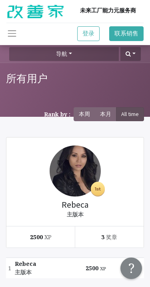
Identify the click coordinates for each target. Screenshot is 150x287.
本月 (105, 114)
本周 (84, 114)
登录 (88, 33)
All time (130, 114)
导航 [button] (61, 53)
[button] (130, 54)
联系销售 (126, 33)
